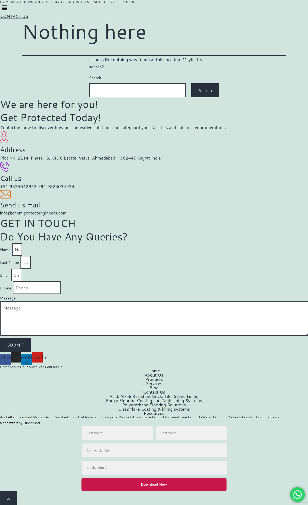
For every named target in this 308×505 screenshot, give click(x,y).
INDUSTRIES (78, 1)
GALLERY (118, 1)
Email (5, 275)
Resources (154, 413)
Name (6, 249)
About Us (16, 366)
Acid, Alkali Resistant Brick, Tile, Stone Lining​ (154, 396)
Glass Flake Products (149, 417)
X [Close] (8, 498)
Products (154, 379)
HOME (5, 1)
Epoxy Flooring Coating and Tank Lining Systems (154, 400)
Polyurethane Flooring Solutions (154, 405)
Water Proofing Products (222, 417)
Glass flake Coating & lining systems (154, 409)
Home (4, 366)
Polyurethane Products (184, 417)
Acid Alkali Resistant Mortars (23, 417)
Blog (41, 366)
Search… (96, 78)
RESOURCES (100, 1)
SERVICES (59, 1)
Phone (6, 288)
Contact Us (53, 366)
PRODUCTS (38, 1)
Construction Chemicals (260, 417)
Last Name (10, 262)
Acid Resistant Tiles (92, 417)
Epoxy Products (120, 417)
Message (8, 298)
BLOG (131, 1)
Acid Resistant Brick (61, 417)
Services (31, 366)
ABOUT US (20, 1)
